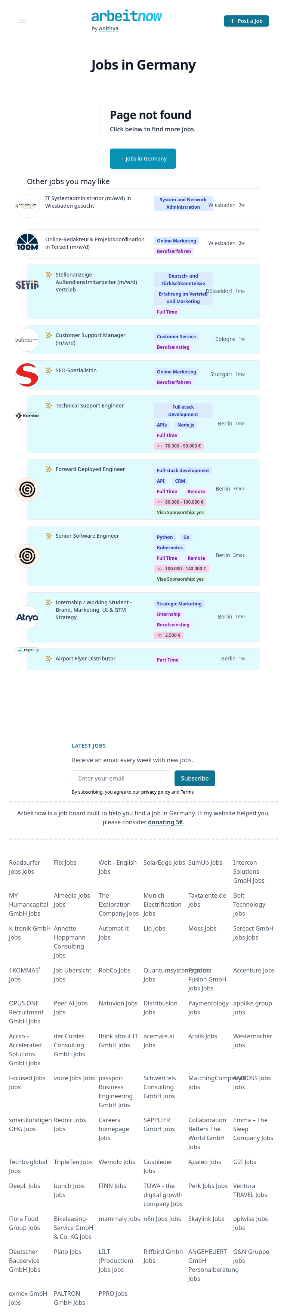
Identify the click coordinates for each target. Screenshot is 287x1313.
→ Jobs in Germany (143, 158)
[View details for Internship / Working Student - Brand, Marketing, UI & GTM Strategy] (27, 617)
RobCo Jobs (114, 970)
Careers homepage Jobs (114, 1129)
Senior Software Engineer (87, 535)
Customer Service (176, 336)
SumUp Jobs (205, 862)
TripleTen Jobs (73, 1162)
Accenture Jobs (254, 970)
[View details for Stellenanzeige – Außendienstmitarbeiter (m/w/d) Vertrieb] (27, 292)
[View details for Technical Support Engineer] (27, 424)
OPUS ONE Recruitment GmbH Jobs (26, 1012)
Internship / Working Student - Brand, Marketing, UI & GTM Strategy (94, 610)
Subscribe (195, 778)
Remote (196, 491)
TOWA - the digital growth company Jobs (163, 1195)
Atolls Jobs (202, 1036)
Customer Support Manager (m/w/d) (91, 339)
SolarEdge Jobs (164, 862)
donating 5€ (165, 822)
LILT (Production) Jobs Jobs (116, 1261)
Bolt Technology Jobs (249, 904)
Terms (187, 792)
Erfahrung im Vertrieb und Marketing (183, 298)
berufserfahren (174, 251)
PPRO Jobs (113, 1293)
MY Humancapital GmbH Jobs (28, 904)
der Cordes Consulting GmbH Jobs (69, 1045)
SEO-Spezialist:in (76, 370)
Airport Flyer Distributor (85, 658)
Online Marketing (176, 241)
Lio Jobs (154, 928)
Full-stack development (183, 470)
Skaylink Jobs (206, 1219)
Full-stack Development (183, 411)
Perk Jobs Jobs (208, 1186)
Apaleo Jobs (204, 1162)
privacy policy (155, 792)
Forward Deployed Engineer (90, 469)
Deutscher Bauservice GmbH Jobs (24, 1261)
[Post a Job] (246, 21)
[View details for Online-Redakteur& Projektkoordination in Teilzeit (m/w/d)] (27, 244)
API (160, 481)
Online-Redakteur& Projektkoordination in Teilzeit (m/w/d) (95, 243)
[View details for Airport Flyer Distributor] (27, 659)
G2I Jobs (244, 1162)
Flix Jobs (65, 862)
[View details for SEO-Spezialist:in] (27, 375)
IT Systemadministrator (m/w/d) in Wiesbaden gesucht (88, 202)
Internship (168, 614)
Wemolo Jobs (117, 1162)
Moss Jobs (202, 928)
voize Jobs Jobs (74, 1078)
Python (165, 537)
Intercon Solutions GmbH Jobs (249, 871)
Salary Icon (160, 446)
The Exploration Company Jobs (119, 904)
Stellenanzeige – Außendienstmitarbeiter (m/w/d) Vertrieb (96, 282)
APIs (162, 425)
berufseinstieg (173, 347)
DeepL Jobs (24, 1186)
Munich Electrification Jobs (163, 904)
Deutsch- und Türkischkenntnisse (183, 280)
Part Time (168, 660)
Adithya (108, 28)
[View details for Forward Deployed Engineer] (27, 489)
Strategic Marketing (179, 604)
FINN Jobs (112, 1186)
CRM (180, 481)
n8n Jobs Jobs (162, 1219)
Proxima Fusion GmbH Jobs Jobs (207, 979)
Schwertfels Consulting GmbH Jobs (160, 1087)
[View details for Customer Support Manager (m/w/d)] (27, 340)
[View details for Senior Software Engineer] (27, 556)
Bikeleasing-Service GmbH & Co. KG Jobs (73, 1228)
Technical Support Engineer (90, 405)
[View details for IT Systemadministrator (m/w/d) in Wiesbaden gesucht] (27, 206)
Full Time (167, 312)
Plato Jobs (67, 1252)
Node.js (186, 425)
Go (186, 537)
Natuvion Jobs (118, 1003)
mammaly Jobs (119, 1219)
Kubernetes (170, 547)
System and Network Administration (183, 203)
